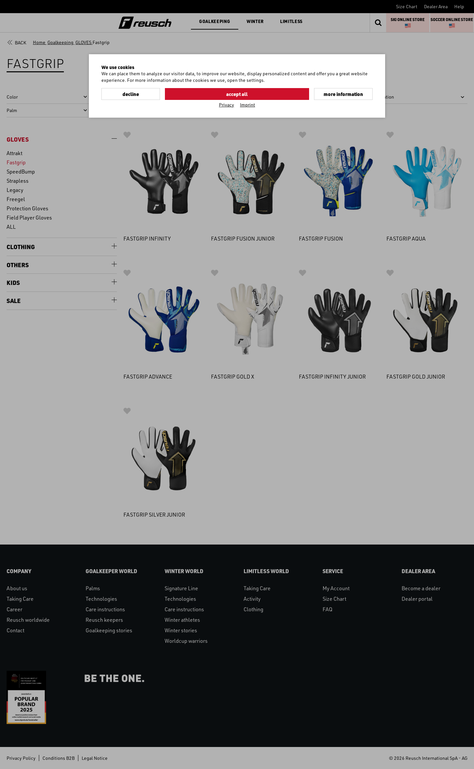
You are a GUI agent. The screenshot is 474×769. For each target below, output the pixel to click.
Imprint (247, 104)
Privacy (226, 104)
